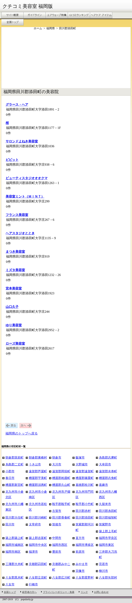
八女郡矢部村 (108, 577)
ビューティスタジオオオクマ (27, 178)
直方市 (80, 538)
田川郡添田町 (85, 517)
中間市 (56, 538)
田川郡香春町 (61, 517)
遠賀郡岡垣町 (61, 471)
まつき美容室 (15, 251)
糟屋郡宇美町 (38, 478)
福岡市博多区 (85, 544)
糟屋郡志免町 (108, 478)
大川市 (56, 464)
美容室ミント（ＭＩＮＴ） (25, 196)
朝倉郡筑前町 (14, 457)
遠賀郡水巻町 (108, 471)
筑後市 (56, 524)
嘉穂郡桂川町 (85, 484)
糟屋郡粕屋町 (61, 478)
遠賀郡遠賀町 (85, 471)
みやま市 (82, 564)
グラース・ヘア (17, 104)
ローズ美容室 (15, 343)
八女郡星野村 (85, 577)
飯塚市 (80, 457)
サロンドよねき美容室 (22, 141)
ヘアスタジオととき (20, 233)
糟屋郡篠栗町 (85, 478)
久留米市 (105, 504)
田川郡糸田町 (108, 510)
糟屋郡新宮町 (14, 484)
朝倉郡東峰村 (38, 457)
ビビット (12, 159)
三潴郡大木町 (14, 564)
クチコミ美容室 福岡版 (27, 6)
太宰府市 (35, 524)
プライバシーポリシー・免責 (58, 592)
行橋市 (33, 584)
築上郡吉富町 (38, 538)
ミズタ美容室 (15, 270)
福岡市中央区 (38, 544)
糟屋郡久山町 (61, 484)
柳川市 (103, 570)
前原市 (80, 551)
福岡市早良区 (108, 538)
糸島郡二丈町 (14, 464)
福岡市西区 (59, 544)
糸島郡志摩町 (108, 457)
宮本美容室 (14, 288)
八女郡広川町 (61, 577)
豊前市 (56, 551)
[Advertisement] (66, 59)
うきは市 (35, 464)
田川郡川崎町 (38, 517)
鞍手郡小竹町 (85, 504)
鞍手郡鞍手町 (61, 504)
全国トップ (10, 592)
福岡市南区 (13, 551)
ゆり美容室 (14, 325)
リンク (84, 592)
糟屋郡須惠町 (38, 484)
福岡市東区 (106, 544)
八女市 (10, 584)
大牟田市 (105, 464)
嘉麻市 (103, 484)
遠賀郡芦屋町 (38, 471)
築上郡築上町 (14, 538)
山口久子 (12, 306)
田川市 (10, 524)
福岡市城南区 (14, 544)
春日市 (10, 478)
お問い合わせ (101, 592)
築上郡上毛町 (108, 531)
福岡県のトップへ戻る (21, 433)
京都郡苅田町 (38, 564)
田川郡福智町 (108, 517)
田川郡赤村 (83, 510)
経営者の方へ (29, 592)
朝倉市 (56, 457)
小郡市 (10, 471)
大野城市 (82, 464)
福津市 (33, 551)
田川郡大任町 (14, 517)
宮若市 (103, 564)
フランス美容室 (17, 215)
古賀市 (56, 510)
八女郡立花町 (38, 577)
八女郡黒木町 (14, 577)
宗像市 (80, 570)
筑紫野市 (105, 524)
